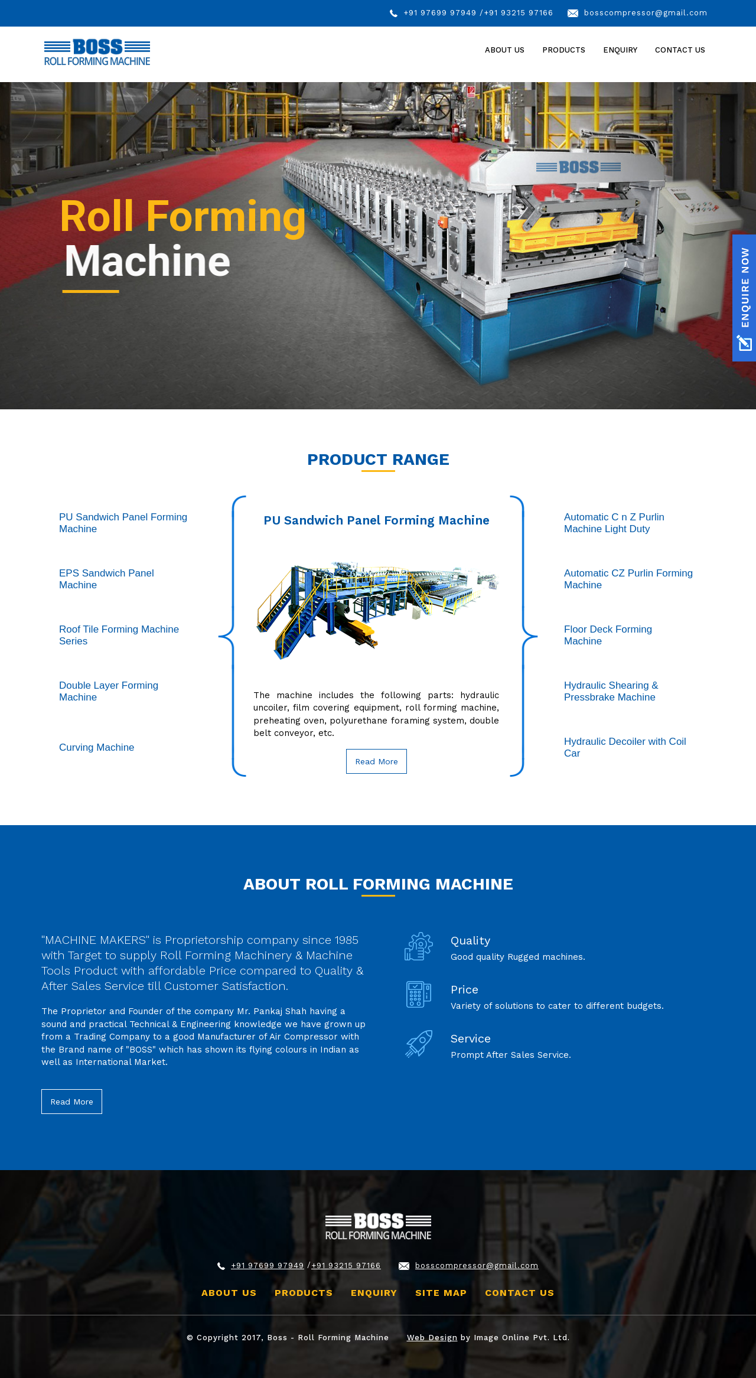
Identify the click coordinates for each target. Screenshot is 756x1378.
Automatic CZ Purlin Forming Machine (628, 579)
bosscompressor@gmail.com (646, 12)
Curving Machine (97, 747)
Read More (376, 761)
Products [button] (563, 49)
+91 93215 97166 (518, 12)
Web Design (432, 1337)
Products (304, 1292)
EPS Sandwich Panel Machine (106, 579)
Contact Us (680, 49)
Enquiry (620, 49)
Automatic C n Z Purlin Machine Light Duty (614, 523)
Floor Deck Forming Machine (608, 635)
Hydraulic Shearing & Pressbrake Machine (611, 691)
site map (441, 1292)
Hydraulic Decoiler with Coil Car (625, 747)
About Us (504, 49)
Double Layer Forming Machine (108, 691)
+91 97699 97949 (440, 12)
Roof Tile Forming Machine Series (119, 635)
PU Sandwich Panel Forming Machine (123, 523)
